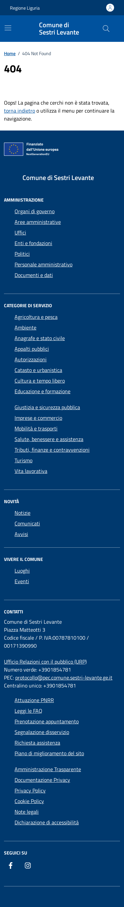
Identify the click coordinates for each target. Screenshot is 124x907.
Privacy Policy (30, 790)
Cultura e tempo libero (40, 381)
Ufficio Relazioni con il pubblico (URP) (45, 662)
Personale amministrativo (43, 264)
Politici (22, 254)
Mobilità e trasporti (36, 428)
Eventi (22, 581)
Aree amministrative (38, 222)
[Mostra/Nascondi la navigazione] (8, 28)
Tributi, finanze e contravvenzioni (52, 450)
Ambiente (25, 327)
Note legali (27, 812)
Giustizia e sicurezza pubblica (47, 407)
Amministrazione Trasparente (48, 769)
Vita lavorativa (31, 471)
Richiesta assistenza (37, 743)
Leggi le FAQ (28, 711)
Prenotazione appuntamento (47, 721)
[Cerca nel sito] (106, 29)
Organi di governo (35, 211)
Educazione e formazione (42, 391)
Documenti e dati (34, 275)
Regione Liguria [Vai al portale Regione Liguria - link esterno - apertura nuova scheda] (25, 7)
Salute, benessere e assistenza (49, 439)
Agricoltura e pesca (36, 317)
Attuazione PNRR (34, 700)
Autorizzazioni (31, 359)
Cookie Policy (29, 801)
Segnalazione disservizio (42, 732)
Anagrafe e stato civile (40, 338)
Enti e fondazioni (33, 243)
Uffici (20, 232)
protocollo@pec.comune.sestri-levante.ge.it (63, 677)
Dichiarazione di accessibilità (47, 822)
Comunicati (27, 523)
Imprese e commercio (38, 418)
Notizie (22, 513)
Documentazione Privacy (42, 780)
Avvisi (21, 534)
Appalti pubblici (32, 349)
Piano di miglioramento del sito (49, 753)
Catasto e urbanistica (38, 370)
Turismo (23, 460)
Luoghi (22, 571)
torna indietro (19, 111)
